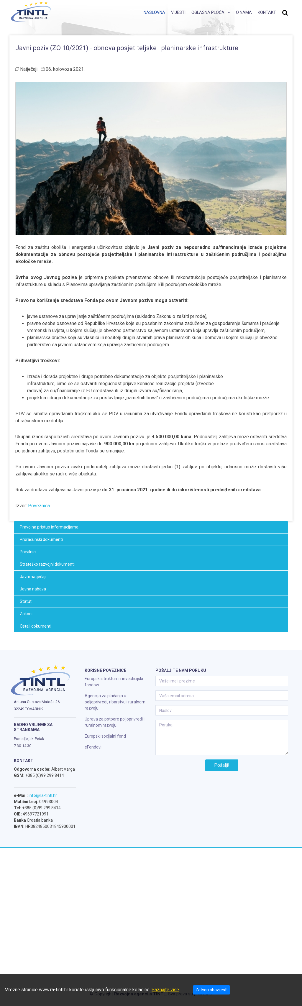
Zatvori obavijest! (211, 989)
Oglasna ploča (207, 12)
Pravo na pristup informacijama (49, 527)
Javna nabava (33, 589)
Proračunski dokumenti (41, 539)
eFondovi (93, 747)
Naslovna (154, 12)
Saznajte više (165, 989)
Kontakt (267, 12)
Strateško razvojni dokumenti (47, 564)
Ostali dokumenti (35, 626)
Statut (26, 601)
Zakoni (26, 613)
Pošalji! (221, 765)
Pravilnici (28, 551)
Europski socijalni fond (105, 736)
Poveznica (39, 505)
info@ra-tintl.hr (43, 795)
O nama (244, 12)
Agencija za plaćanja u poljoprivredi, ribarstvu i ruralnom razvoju (115, 701)
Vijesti (178, 12)
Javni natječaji (33, 576)
